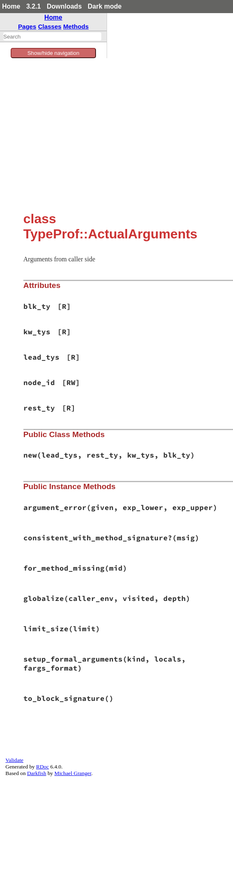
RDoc (42, 767)
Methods (76, 26)
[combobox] (52, 36)
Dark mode (105, 6)
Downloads (64, 6)
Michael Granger (73, 773)
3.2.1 (33, 6)
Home (11, 6)
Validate (14, 760)
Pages (27, 26)
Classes (50, 26)
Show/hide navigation (53, 53)
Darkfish (36, 773)
